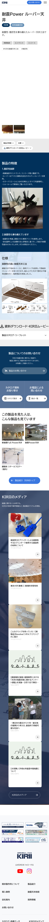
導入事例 (6, 892)
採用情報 (32, 900)
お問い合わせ (8, 907)
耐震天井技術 (33, 892)
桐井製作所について (10, 884)
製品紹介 (32, 884)
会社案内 (6, 900)
